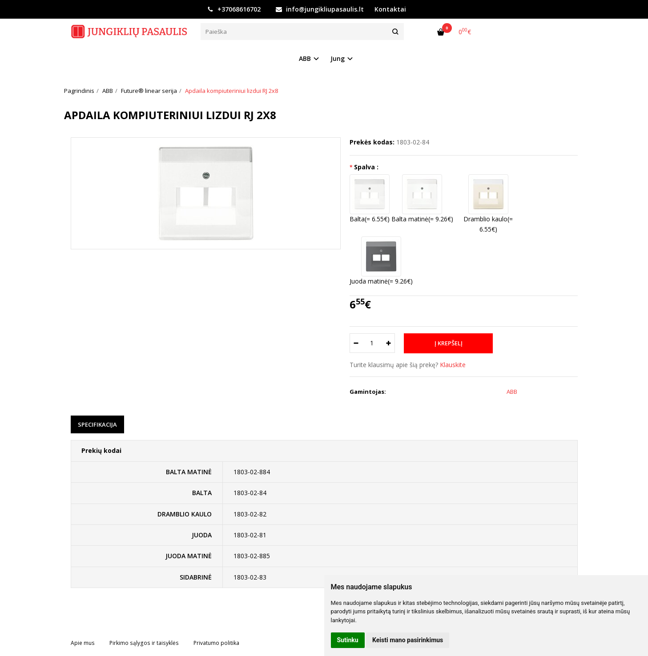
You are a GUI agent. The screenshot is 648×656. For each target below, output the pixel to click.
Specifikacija (97, 424)
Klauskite (453, 364)
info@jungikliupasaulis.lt (320, 9)
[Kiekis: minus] (356, 343)
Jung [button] (337, 58)
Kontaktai (390, 9)
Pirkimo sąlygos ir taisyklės (144, 643)
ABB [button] (305, 58)
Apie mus (83, 643)
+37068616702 (234, 9)
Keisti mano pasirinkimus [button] (407, 640)
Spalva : (366, 167)
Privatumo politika (216, 643)
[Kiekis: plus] (388, 343)
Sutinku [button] (347, 640)
